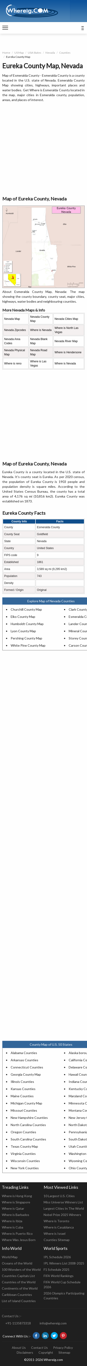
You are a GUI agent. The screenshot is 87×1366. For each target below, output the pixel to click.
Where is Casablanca (59, 1227)
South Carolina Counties (28, 1139)
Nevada (50, 52)
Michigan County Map (26, 1103)
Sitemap (64, 1352)
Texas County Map (24, 1146)
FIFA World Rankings (59, 1276)
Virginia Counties (23, 1154)
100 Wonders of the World (21, 1269)
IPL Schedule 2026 (57, 1257)
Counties (65, 52)
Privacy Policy (63, 1348)
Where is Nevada (41, 330)
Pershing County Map (26, 638)
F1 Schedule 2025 (56, 1269)
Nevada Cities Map (66, 319)
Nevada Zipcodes (15, 330)
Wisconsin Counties (25, 1161)
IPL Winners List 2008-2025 (64, 1263)
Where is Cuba (12, 1227)
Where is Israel (54, 1233)
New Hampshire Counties (29, 1118)
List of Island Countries (19, 1301)
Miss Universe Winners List (63, 1202)
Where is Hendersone (68, 352)
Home (6, 52)
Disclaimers (25, 1352)
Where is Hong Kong (17, 1196)
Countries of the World (18, 1282)
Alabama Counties (24, 1053)
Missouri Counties (24, 1110)
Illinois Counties (22, 1082)
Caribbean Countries (17, 1295)
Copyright (46, 1352)
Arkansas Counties (24, 1060)
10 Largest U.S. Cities (59, 1196)
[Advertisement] (43, 149)
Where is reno (13, 363)
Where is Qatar (13, 1208)
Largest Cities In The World (64, 1208)
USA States (34, 52)
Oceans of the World (17, 1263)
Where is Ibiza (12, 1221)
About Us (19, 1348)
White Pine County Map (28, 645)
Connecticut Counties (27, 1067)
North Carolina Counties (28, 1125)
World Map (10, 1257)
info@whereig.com (53, 1323)
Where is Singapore (16, 1202)
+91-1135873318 (18, 1323)
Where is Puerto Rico (17, 1233)
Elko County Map (23, 617)
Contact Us (39, 1348)
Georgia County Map (26, 1074)
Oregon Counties (23, 1132)
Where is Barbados (15, 1215)
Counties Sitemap (57, 1240)
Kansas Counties (23, 1089)
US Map (19, 52)
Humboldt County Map (27, 624)
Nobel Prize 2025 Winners (62, 1215)
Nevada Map (12, 319)
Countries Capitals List (18, 1276)
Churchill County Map (26, 609)
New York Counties (25, 1168)
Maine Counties (22, 1096)
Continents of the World (20, 1288)
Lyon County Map (23, 631)
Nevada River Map (66, 341)
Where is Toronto (56, 1221)
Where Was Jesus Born (18, 1240)
